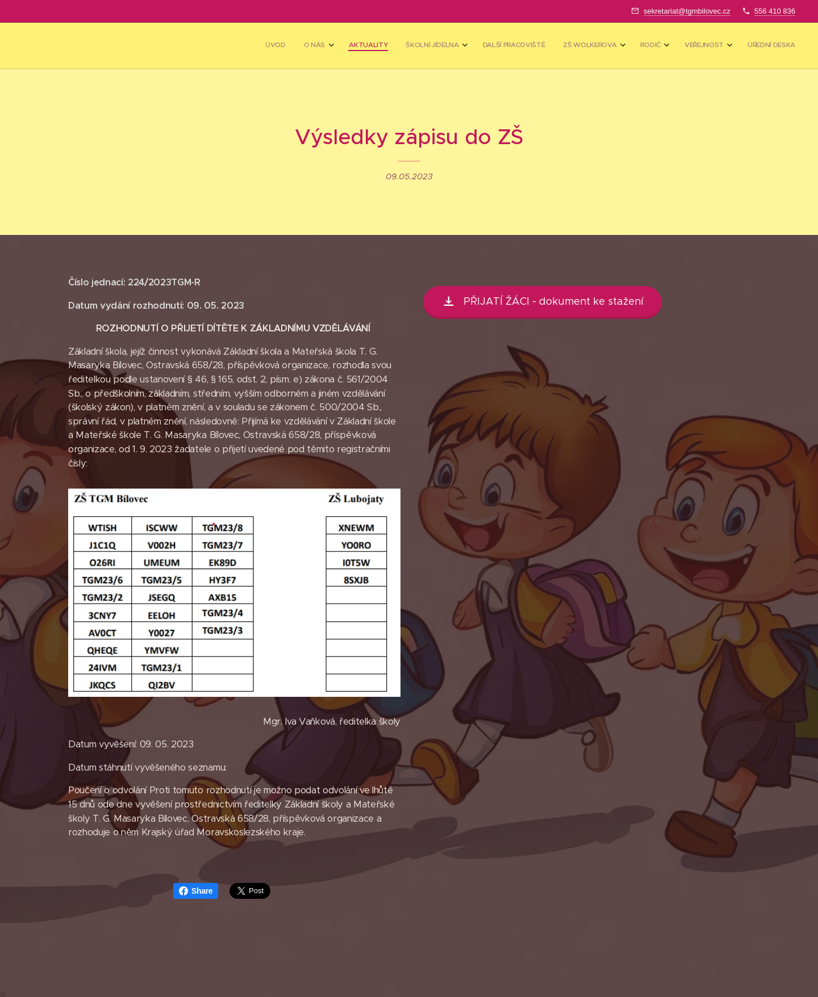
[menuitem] (625, 46)
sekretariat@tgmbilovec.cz (687, 11)
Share (195, 890)
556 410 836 (774, 11)
